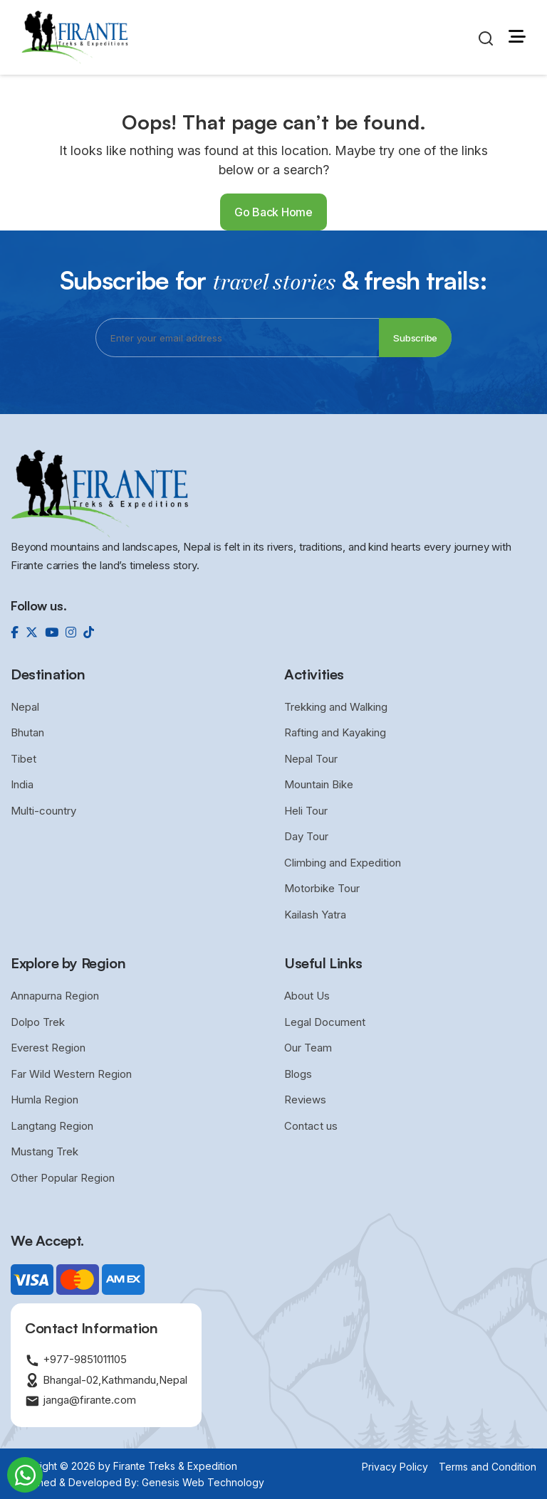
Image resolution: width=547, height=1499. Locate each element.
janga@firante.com (80, 1400)
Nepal (25, 707)
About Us (307, 995)
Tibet (23, 759)
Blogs (298, 1074)
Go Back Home (273, 212)
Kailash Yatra (315, 914)
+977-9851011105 (76, 1359)
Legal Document (324, 1022)
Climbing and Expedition (342, 862)
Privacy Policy (395, 1467)
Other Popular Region (63, 1178)
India (22, 784)
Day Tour (306, 836)
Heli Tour (306, 810)
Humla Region (44, 1099)
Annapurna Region (55, 995)
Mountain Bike (318, 784)
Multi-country (43, 810)
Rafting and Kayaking (335, 732)
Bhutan (27, 732)
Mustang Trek (44, 1151)
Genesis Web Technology (203, 1482)
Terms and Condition (487, 1467)
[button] (517, 37)
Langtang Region (52, 1126)
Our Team (308, 1047)
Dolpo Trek (38, 1022)
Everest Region (48, 1047)
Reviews (305, 1099)
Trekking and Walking (335, 707)
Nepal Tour (311, 759)
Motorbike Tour (322, 888)
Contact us (311, 1126)
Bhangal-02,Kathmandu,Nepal (106, 1380)
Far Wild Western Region (71, 1074)
